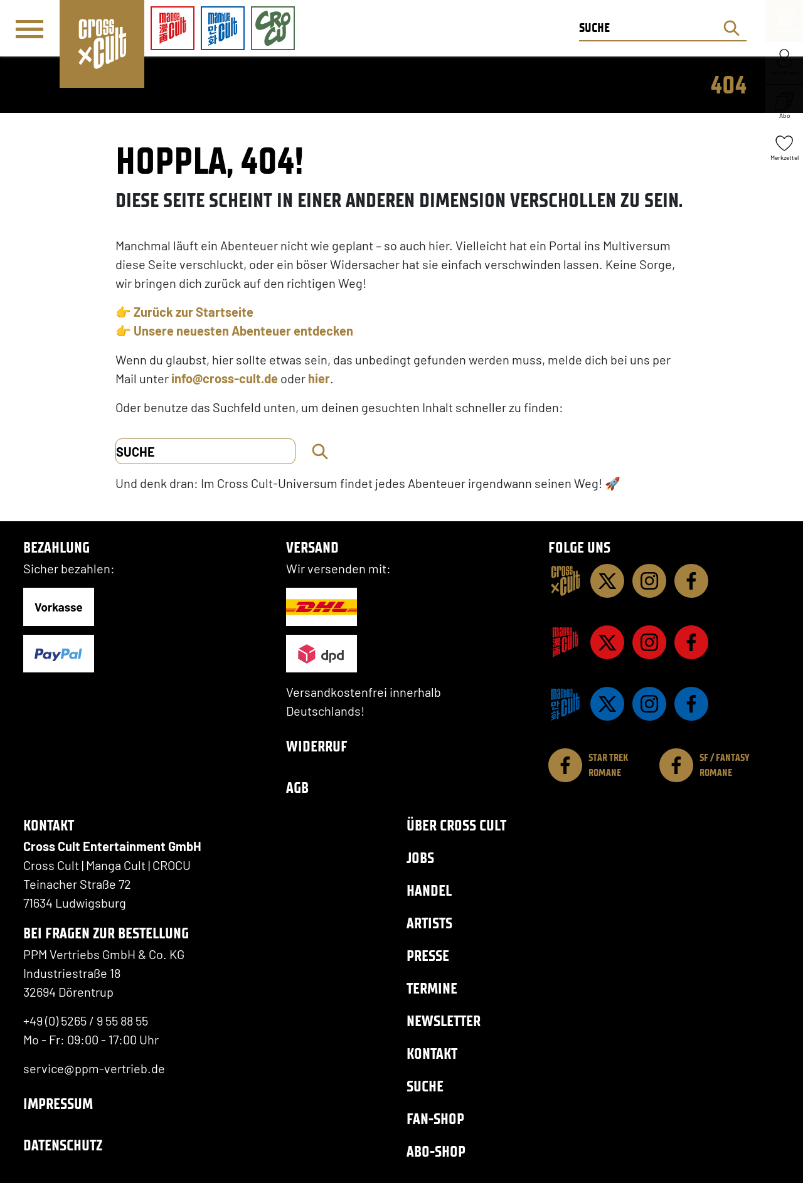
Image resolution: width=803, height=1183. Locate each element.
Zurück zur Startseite (193, 311)
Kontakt (432, 1053)
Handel (429, 890)
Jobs (420, 858)
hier (319, 378)
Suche (425, 1086)
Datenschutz (62, 1145)
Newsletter (444, 1021)
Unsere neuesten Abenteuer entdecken (243, 330)
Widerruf (317, 746)
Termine (432, 988)
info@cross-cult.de (224, 378)
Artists (429, 923)
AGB (297, 787)
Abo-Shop (436, 1151)
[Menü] (29, 28)
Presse (428, 956)
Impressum (58, 1104)
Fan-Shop (435, 1119)
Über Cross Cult (456, 825)
